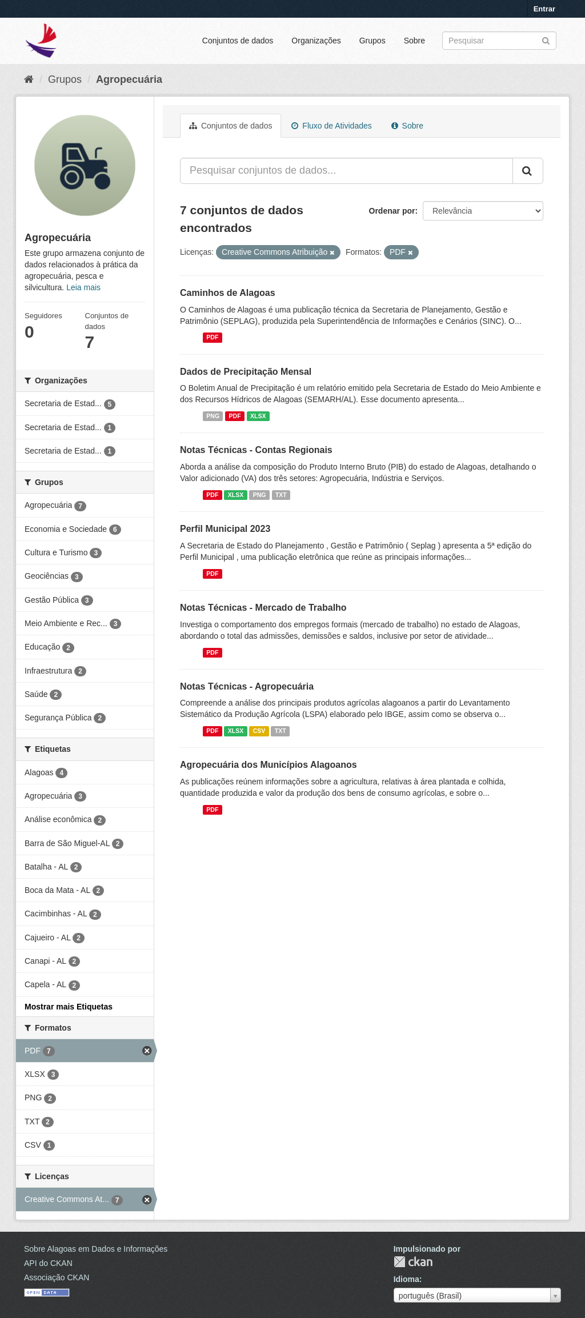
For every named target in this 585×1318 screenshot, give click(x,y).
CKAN (413, 1262)
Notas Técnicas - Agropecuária (247, 686)
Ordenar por (392, 210)
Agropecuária (129, 79)
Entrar (544, 9)
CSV (259, 730)
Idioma (406, 1279)
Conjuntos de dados (238, 40)
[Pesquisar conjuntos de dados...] (346, 171)
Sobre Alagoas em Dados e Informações (95, 1248)
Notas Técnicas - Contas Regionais (256, 450)
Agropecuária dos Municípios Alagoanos (268, 765)
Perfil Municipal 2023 (225, 529)
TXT (281, 494)
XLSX (258, 415)
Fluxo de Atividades (331, 125)
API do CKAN (48, 1263)
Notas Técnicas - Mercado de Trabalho (263, 607)
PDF (212, 337)
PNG (212, 415)
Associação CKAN (56, 1277)
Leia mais (83, 287)
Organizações (315, 40)
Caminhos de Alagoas (227, 293)
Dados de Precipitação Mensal (245, 371)
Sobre (414, 40)
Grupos (372, 40)
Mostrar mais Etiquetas (69, 1006)
